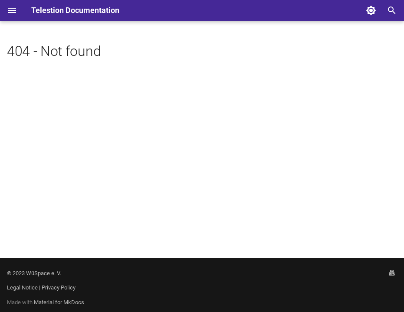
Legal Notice (22, 287)
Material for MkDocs (59, 302)
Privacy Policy (59, 287)
